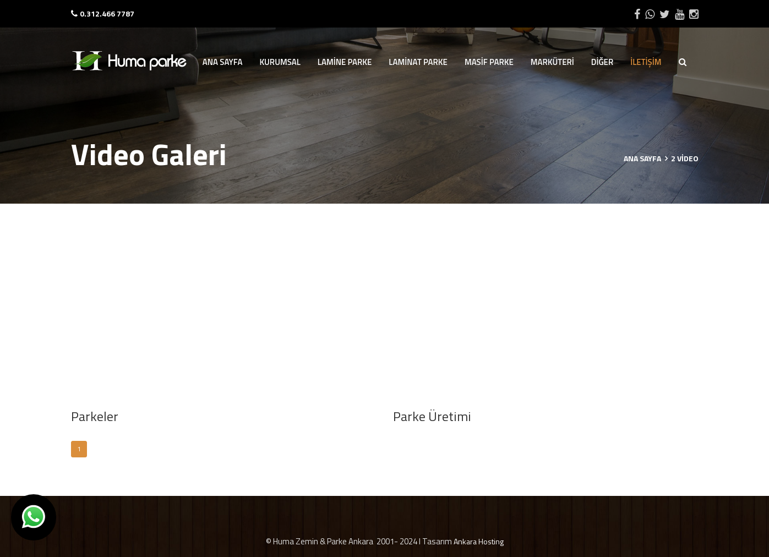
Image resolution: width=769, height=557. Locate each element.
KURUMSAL (279, 62)
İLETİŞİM (645, 62)
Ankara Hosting (479, 541)
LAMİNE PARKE (345, 62)
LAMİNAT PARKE (418, 62)
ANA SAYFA (223, 62)
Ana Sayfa (642, 158)
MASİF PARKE (489, 62)
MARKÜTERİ (552, 62)
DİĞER (602, 62)
